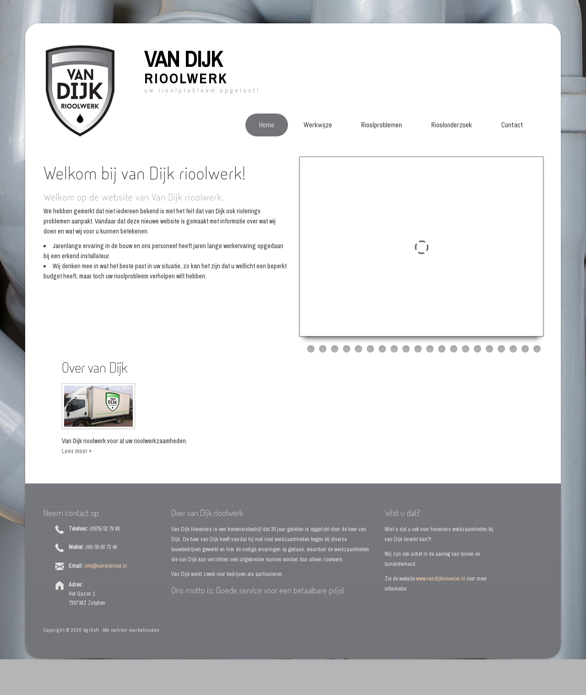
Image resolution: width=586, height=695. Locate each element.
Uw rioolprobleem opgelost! (202, 90)
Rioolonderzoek (451, 125)
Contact (512, 125)
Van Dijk (183, 59)
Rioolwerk (186, 78)
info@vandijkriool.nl (105, 566)
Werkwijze (318, 125)
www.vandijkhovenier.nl (440, 578)
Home (266, 125)
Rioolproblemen (381, 125)
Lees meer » (77, 451)
